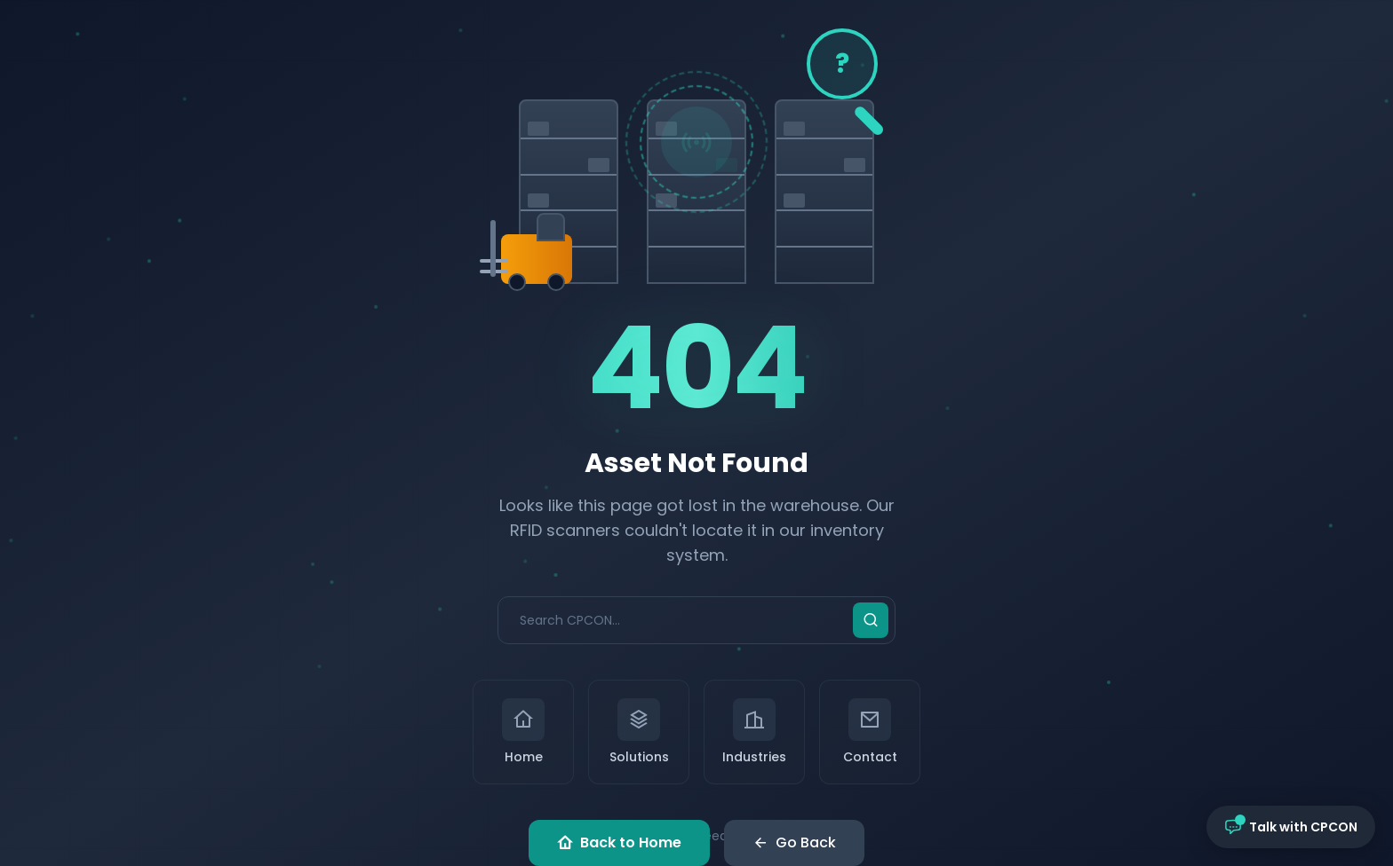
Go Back (794, 843)
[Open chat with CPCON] (1290, 827)
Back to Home (619, 843)
